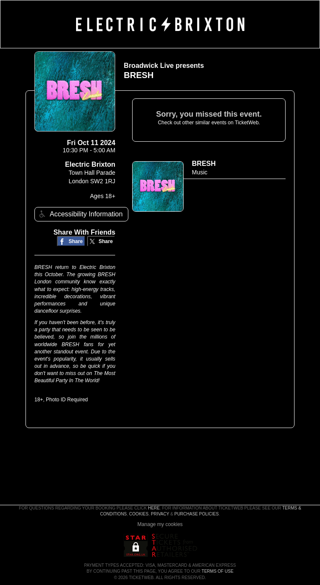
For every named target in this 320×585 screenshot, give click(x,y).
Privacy (160, 514)
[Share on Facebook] (71, 241)
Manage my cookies (160, 524)
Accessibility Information (80, 214)
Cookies (139, 514)
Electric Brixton (90, 164)
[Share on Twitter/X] (101, 241)
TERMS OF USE (217, 571)
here (154, 508)
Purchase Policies (196, 514)
